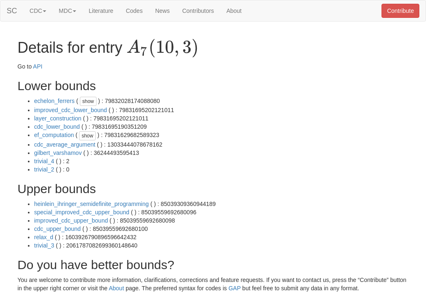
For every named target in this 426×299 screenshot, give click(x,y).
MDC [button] (67, 10)
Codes (134, 10)
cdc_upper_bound (57, 228)
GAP (234, 288)
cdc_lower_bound (57, 126)
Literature (101, 10)
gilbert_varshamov (58, 153)
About (234, 10)
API (37, 66)
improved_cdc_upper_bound (71, 220)
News (162, 10)
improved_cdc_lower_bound (70, 110)
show (88, 101)
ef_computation (54, 135)
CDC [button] (38, 10)
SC (12, 11)
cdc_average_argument (64, 144)
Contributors (198, 10)
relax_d (43, 237)
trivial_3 (44, 245)
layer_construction (58, 118)
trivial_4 (44, 161)
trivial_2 (44, 169)
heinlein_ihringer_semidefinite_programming (91, 204)
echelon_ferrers (54, 101)
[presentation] (162, 48)
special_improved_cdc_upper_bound (81, 212)
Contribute (400, 10)
